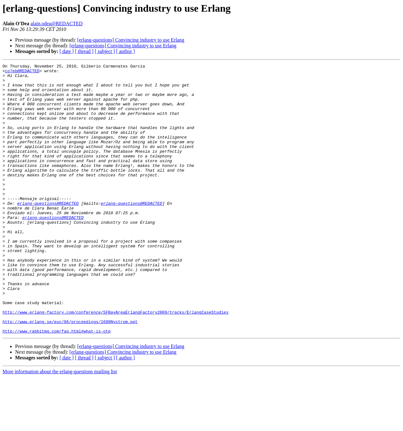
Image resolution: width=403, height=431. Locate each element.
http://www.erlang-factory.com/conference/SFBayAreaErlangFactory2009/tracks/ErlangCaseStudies (116, 362)
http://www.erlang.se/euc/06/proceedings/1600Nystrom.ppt (70, 373)
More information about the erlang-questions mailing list (60, 425)
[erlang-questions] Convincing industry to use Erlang (130, 40)
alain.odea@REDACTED (56, 23)
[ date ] (67, 51)
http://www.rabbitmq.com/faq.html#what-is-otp (57, 385)
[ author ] (125, 51)
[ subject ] (105, 51)
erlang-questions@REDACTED (48, 231)
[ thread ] (84, 51)
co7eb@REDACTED (22, 72)
